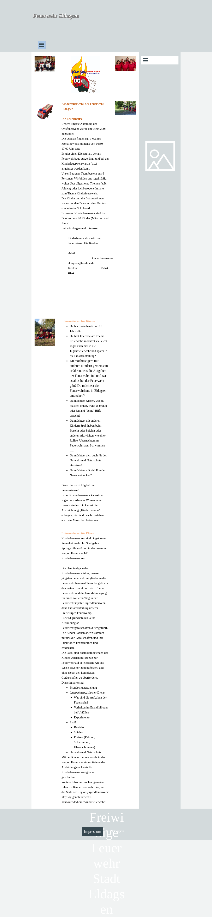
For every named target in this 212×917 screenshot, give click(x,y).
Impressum (92, 831)
